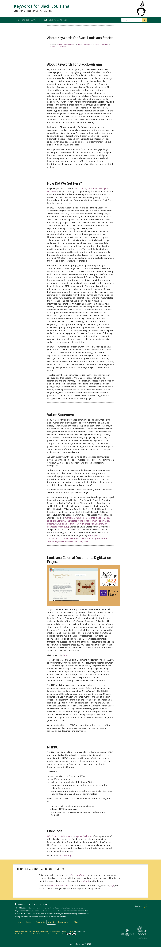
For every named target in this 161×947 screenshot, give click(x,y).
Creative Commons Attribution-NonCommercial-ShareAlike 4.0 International (45, 934)
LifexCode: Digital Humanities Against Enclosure (69, 836)
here (65, 655)
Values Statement (85, 44)
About (44, 19)
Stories (25, 19)
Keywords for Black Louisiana (41, 6)
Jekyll (111, 885)
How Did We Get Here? (66, 44)
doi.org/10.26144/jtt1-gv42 (51, 931)
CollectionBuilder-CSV (58, 885)
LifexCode (62, 47)
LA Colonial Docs (101, 44)
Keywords (35, 19)
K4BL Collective (68, 931)
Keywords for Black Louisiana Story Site (28, 931)
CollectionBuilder (78, 875)
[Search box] (131, 20)
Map (65, 19)
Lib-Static (85, 881)
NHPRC (52, 47)
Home (18, 19)
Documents (55, 19)
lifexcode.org (65, 855)
